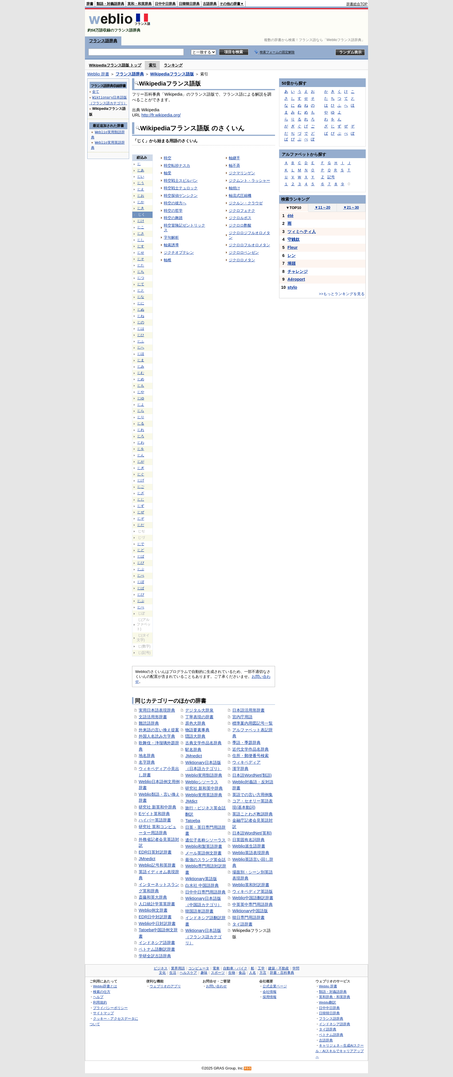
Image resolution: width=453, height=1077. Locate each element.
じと (140, 290)
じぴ (140, 595)
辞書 (89, 3)
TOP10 (293, 208)
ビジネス (161, 968)
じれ (140, 430)
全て (95, 91)
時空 (167, 158)
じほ (140, 354)
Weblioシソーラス (201, 782)
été (290, 215)
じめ (140, 379)
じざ (140, 493)
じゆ (140, 398)
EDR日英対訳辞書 (155, 852)
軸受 (167, 173)
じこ (140, 227)
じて (140, 284)
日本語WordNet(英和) (252, 833)
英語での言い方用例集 (252, 794)
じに (140, 303)
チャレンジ (297, 271)
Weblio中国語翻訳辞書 (252, 897)
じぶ (140, 569)
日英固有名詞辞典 (248, 839)
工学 (261, 968)
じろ (140, 436)
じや (140, 392)
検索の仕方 (101, 991)
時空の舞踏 (173, 218)
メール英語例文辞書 (203, 853)
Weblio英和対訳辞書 (250, 884)
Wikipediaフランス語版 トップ (115, 65)
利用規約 (100, 1002)
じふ (140, 341)
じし (140, 240)
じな (140, 297)
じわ (140, 443)
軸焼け (234, 188)
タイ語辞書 (242, 924)
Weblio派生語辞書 (248, 846)
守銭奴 (293, 239)
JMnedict (147, 858)
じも (140, 386)
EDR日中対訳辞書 (155, 917)
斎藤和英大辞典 (153, 897)
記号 (331, 177)
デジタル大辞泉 (199, 710)
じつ (140, 278)
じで (140, 544)
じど (140, 550)
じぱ (140, 588)
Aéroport (296, 279)
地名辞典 (147, 755)
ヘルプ (98, 997)
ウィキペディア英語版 (252, 891)
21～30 (351, 207)
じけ (140, 221)
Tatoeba (192, 820)
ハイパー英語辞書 (155, 820)
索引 (152, 65)
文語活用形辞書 (153, 717)
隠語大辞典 (195, 736)
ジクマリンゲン (242, 173)
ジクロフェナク (242, 210)
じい (140, 177)
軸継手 (234, 158)
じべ (140, 575)
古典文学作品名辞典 (203, 743)
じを (140, 449)
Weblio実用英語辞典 (203, 795)
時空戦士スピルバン (181, 180)
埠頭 (291, 263)
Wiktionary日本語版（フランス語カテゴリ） (203, 936)
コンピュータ (198, 968)
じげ (140, 480)
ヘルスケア (188, 972)
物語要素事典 (197, 730)
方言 (262, 972)
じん (140, 455)
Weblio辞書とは (105, 986)
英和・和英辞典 (139, 3)
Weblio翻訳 (327, 1002)
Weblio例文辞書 (153, 910)
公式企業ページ (275, 986)
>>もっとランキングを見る (342, 294)
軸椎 (167, 260)
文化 (162, 972)
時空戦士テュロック (181, 188)
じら (140, 411)
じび (140, 563)
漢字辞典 (240, 768)
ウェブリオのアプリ (165, 986)
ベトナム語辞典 (331, 1035)
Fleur (292, 247)
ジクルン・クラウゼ (246, 203)
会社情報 (269, 991)
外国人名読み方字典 (157, 736)
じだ (140, 525)
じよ (140, 405)
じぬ (140, 310)
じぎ (140, 468)
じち (140, 272)
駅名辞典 (193, 749)
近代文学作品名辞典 (250, 749)
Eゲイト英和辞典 (154, 813)
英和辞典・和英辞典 (334, 997)
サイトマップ (103, 1013)
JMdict (191, 801)
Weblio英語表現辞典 (250, 852)
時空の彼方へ (175, 203)
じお (140, 196)
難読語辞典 (149, 723)
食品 (242, 972)
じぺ (140, 607)
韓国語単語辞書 (199, 911)
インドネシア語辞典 (334, 1024)
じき (140, 208)
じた (140, 265)
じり (140, 417)
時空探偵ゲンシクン (181, 195)
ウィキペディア (246, 762)
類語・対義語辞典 (110, 3)
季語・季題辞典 (246, 742)
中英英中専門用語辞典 (252, 904)
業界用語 (178, 968)
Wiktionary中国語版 (250, 910)
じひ (140, 335)
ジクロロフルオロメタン (249, 245)
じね (140, 316)
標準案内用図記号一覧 (252, 723)
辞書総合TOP (356, 4)
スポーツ (218, 972)
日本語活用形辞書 (248, 710)
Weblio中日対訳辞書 (157, 923)
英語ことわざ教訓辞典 (252, 814)
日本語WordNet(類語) (252, 775)
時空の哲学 (173, 210)
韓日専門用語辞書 (248, 917)
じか (140, 202)
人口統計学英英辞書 (157, 904)
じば (140, 556)
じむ (140, 373)
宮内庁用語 (242, 717)
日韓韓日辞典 (189, 3)
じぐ (140, 474)
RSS (247, 1068)
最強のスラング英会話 (205, 859)
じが (140, 462)
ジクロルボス (240, 218)
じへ (140, 347)
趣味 (203, 972)
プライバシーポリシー (110, 1008)
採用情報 (269, 997)
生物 (231, 972)
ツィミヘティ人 (301, 231)
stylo (292, 287)
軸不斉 (234, 165)
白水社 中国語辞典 (202, 885)
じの (140, 322)
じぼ (140, 582)
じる (140, 423)
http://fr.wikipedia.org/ (161, 115)
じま (140, 360)
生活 (172, 972)
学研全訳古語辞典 (155, 956)
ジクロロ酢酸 (240, 225)
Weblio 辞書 (98, 74)
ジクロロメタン (242, 260)
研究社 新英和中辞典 (157, 807)
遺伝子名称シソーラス (205, 840)
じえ (140, 189)
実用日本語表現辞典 (157, 710)
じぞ (140, 519)
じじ (140, 499)
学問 (295, 968)
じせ (140, 253)
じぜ (140, 512)
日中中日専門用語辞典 (205, 892)
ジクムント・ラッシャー (249, 180)
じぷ (140, 601)
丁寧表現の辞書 (199, 717)
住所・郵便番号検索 (250, 755)
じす (140, 246)
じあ (140, 170)
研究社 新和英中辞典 (204, 788)
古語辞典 (210, 3)
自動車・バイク (235, 968)
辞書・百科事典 (282, 972)
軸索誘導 (171, 245)
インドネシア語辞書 (157, 942)
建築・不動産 (278, 968)
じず (140, 506)
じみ (140, 366)
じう (140, 183)
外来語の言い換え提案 (159, 730)
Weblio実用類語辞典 (203, 775)
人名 (252, 972)
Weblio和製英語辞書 (203, 846)
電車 (216, 968)
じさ (140, 234)
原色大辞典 (195, 723)
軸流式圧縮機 (240, 195)
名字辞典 (147, 762)
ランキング (173, 65)
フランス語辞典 (103, 40)
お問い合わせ (216, 986)
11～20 (323, 207)
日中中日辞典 (165, 3)
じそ (140, 259)
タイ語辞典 (327, 1029)
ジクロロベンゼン (244, 252)
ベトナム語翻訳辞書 (157, 949)
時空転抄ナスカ (177, 165)
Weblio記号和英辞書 (157, 865)
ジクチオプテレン (179, 252)
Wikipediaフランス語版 (172, 74)
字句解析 (171, 237)
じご (140, 487)
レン (291, 255)
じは (140, 329)
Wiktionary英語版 (201, 878)
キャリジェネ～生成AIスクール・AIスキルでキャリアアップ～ (339, 1050)
